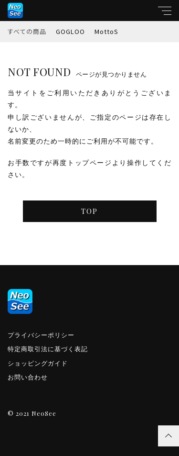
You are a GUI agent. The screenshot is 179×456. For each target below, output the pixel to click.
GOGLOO (70, 31)
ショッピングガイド (38, 363)
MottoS (106, 31)
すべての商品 (27, 31)
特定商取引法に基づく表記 (48, 349)
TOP (89, 211)
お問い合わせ (28, 377)
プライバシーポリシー (41, 335)
